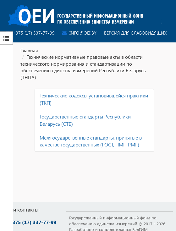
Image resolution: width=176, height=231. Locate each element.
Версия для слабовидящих (135, 33)
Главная (29, 50)
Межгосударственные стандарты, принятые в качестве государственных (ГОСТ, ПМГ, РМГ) (91, 141)
